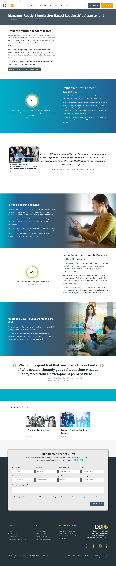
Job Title (61, 476)
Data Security (12, 534)
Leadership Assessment (67, 531)
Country (15, 476)
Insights (69, 5)
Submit (97, 504)
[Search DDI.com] (86, 5)
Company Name (87, 476)
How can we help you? (20, 485)
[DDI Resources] (106, 546)
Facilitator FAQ (13, 537)
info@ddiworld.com (40, 537)
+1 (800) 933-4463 (77, 460)
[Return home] (8, 19)
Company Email (63, 467)
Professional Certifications (17, 539)
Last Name (39, 467)
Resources (26, 407)
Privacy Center (70, 555)
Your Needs (31, 5)
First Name (16, 467)
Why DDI (58, 5)
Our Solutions (45, 5)
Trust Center (97, 555)
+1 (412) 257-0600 (40, 534)
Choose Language (13, 1)
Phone (83, 467)
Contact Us (94, 5)
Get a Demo (107, 5)
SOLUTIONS (14, 19)
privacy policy (84, 497)
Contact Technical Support (43, 539)
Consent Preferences (84, 555)
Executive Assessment (66, 534)
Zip (36, 476)
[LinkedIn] (86, 546)
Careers (10, 531)
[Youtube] (93, 546)
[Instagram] (100, 546)
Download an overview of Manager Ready (24, 69)
